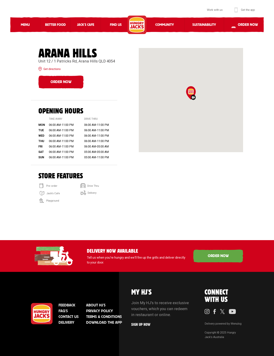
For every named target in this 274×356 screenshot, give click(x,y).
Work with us (215, 10)
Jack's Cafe (85, 25)
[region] (191, 100)
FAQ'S (63, 311)
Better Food (55, 25)
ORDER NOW (218, 256)
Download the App (104, 322)
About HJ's (96, 305)
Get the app (248, 10)
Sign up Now (140, 324)
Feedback (67, 305)
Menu (25, 25)
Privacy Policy (99, 311)
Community (164, 25)
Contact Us (69, 317)
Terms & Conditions (104, 317)
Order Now (61, 82)
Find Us (116, 25)
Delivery (66, 322)
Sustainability (204, 25)
